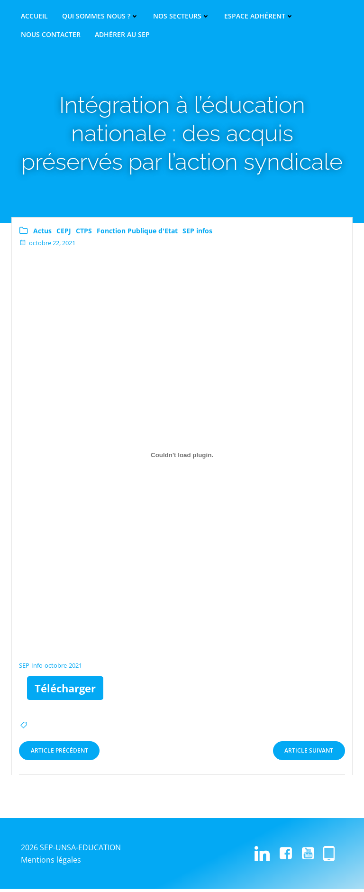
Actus (42, 233)
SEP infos (197, 233)
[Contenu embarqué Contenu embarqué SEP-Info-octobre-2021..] (182, 458)
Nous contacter (51, 34)
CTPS (84, 233)
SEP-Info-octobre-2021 (50, 668)
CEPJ (63, 233)
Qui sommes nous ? (100, 16)
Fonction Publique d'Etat (137, 233)
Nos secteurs (181, 16)
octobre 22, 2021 (47, 246)
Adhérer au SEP (122, 34)
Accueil (34, 16)
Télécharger (65, 691)
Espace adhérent (259, 16)
